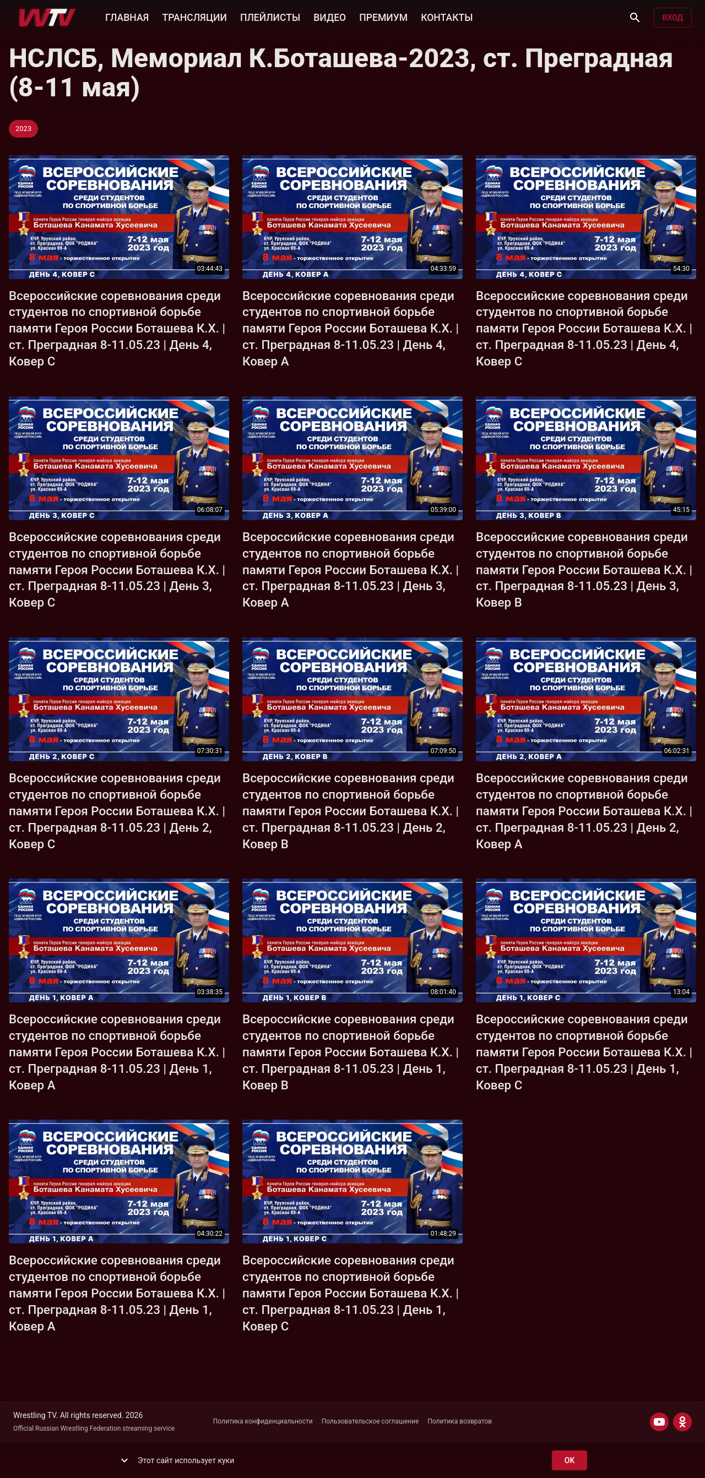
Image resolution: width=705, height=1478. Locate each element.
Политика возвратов (459, 1421)
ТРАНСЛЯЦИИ (194, 16)
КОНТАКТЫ (446, 16)
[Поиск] (635, 17)
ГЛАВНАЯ (127, 16)
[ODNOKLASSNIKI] (682, 1421)
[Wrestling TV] (47, 18)
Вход (672, 18)
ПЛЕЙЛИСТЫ (270, 16)
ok (569, 1460)
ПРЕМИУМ (383, 16)
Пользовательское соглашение (370, 1421)
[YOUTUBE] (659, 1421)
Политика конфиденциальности (263, 1421)
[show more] (124, 1460)
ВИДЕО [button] (329, 16)
